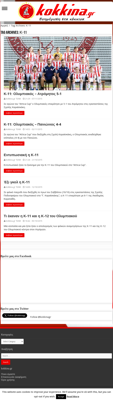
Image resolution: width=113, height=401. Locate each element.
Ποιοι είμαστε (8, 374)
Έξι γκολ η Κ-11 (17, 182)
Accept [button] (61, 396)
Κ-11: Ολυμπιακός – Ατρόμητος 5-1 (33, 94)
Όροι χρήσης (8, 379)
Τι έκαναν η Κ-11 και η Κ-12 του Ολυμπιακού (40, 216)
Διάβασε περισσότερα (14, 113)
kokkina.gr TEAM (13, 99)
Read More (73, 396)
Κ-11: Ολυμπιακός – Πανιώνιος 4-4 (32, 124)
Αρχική (4, 25)
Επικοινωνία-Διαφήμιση (13, 377)
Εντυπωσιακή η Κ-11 (21, 155)
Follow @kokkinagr (40, 317)
